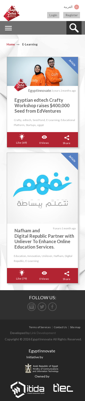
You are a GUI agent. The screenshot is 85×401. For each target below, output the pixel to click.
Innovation (33, 256)
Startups (31, 125)
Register (72, 15)
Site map (75, 327)
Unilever (47, 256)
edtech (27, 120)
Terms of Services (40, 327)
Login (53, 15)
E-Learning (52, 120)
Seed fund (39, 120)
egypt (40, 125)
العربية (68, 7)
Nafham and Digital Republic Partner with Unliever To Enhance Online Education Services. (44, 238)
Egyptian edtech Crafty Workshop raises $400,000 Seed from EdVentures (42, 105)
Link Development (43, 333)
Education (20, 256)
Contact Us (60, 327)
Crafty (17, 120)
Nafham (58, 256)
